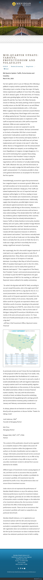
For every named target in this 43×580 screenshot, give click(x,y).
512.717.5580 (21, 562)
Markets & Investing (17, 66)
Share (6, 69)
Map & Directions (21, 564)
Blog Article (29, 66)
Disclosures (25, 571)
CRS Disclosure (32, 571)
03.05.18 (7, 66)
